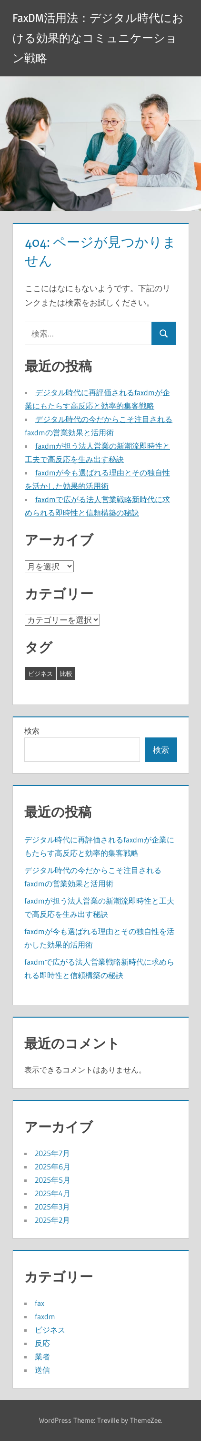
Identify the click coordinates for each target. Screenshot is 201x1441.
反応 (42, 1343)
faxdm (45, 1316)
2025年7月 (52, 1153)
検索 (32, 731)
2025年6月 (52, 1166)
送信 (42, 1370)
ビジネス (50, 1330)
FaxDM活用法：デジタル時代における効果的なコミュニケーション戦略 (98, 38)
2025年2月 (52, 1220)
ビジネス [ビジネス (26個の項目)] (40, 673)
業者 (42, 1356)
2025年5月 (52, 1180)
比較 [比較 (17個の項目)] (66, 673)
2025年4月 (52, 1193)
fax (39, 1303)
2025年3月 (52, 1206)
